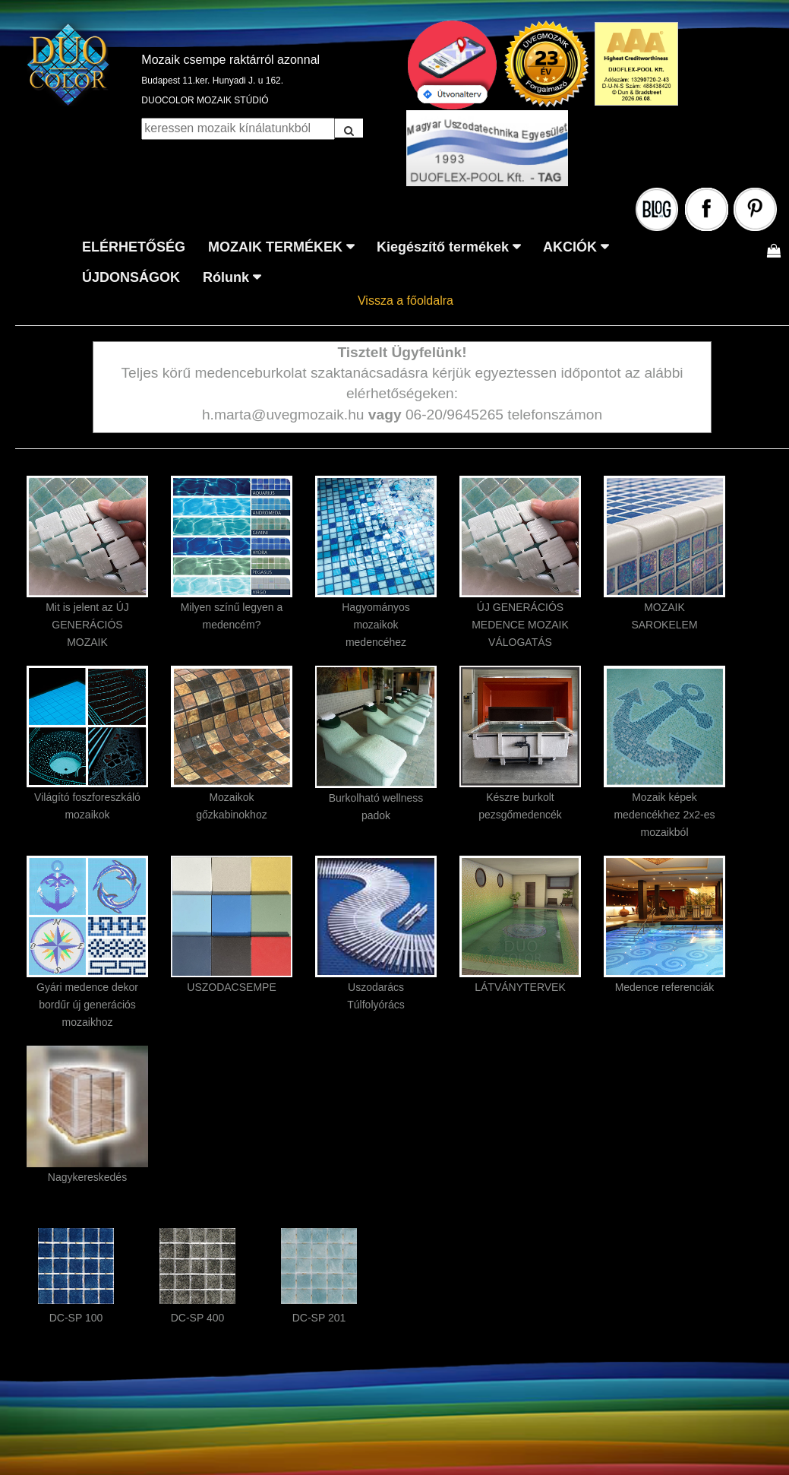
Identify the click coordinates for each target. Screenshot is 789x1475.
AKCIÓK (570, 247)
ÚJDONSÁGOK (131, 277)
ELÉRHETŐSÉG (133, 247)
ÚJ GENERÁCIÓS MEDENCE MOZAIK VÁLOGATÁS (520, 624)
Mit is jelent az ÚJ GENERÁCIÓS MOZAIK (87, 624)
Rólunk (226, 277)
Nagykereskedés (87, 1177)
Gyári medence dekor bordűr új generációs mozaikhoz (87, 1004)
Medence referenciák (665, 987)
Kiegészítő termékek (443, 247)
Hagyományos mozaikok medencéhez (376, 624)
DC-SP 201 (319, 1318)
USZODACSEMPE (231, 987)
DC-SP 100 (76, 1318)
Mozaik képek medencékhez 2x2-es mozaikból (664, 814)
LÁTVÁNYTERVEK (520, 987)
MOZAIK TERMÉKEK (275, 247)
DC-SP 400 (198, 1318)
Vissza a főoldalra (405, 300)
